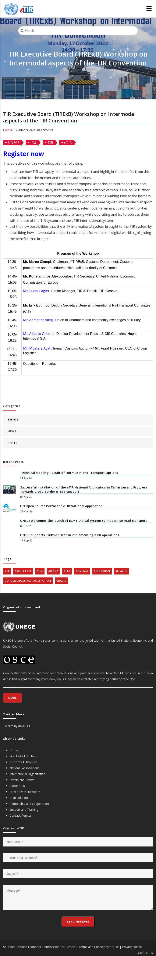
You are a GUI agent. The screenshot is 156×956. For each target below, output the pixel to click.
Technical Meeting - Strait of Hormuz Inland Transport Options (69, 472)
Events (7, 130)
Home (14, 750)
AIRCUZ (53, 571)
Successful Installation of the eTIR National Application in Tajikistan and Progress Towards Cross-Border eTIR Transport (83, 489)
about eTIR (23, 571)
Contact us (145, 953)
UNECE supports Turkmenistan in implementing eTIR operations (69, 535)
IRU (33, 142)
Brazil (61, 581)
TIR (50, 142)
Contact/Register (21, 815)
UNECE (13, 142)
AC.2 (40, 571)
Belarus (121, 571)
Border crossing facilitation (28, 581)
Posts (12, 443)
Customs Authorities (24, 762)
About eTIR (17, 786)
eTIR (68, 142)
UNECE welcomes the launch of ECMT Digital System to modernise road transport (83, 520)
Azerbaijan (102, 571)
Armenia (82, 571)
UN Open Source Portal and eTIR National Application (61, 506)
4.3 (7, 571)
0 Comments (45, 130)
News (12, 431)
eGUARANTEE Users (24, 756)
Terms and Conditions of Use (98, 947)
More (12, 697)
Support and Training (24, 810)
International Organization (27, 774)
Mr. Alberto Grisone (38, 333)
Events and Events (22, 780)
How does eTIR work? (25, 792)
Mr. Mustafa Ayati (37, 348)
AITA (67, 571)
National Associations (24, 768)
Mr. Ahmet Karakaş (38, 320)
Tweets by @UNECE (17, 726)
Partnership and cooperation (29, 804)
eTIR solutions (19, 798)
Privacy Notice (132, 947)
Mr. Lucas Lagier (36, 291)
